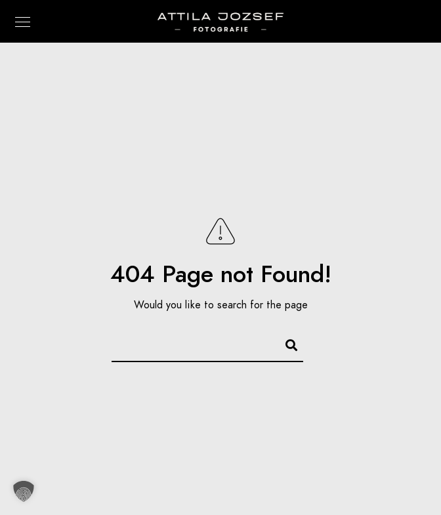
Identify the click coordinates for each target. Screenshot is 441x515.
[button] (23, 491)
